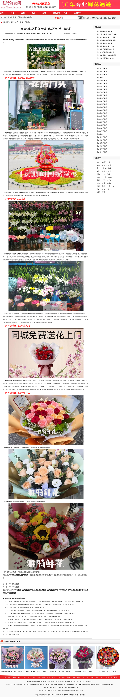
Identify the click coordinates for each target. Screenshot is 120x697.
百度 (76, 687)
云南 (103, 189)
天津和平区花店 (102, 131)
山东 (104, 168)
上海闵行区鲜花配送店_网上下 (107, 49)
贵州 (108, 189)
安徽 (98, 171)
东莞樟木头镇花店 (36, 684)
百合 (101, 18)
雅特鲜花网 (30, 681)
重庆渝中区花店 (102, 74)
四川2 (110, 177)
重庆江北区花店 (102, 68)
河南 (108, 174)
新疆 (98, 192)
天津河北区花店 (102, 119)
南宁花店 (99, 684)
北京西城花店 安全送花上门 (106, 43)
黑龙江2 (111, 186)
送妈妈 (114, 18)
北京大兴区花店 (102, 146)
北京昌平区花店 (102, 149)
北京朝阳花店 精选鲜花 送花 (106, 40)
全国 (14, 677)
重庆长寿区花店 (72, 684)
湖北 (110, 162)
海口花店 (26, 684)
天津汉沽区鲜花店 (40, 590)
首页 (12, 22)
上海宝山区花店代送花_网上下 (107, 52)
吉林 (98, 174)
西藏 (103, 192)
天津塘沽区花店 (14, 584)
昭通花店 (20, 684)
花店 (16, 22)
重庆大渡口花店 (102, 71)
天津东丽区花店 (102, 104)
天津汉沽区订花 (27, 590)
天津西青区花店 (102, 101)
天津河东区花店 (102, 128)
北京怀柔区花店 (102, 143)
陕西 (98, 180)
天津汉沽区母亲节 (65, 590)
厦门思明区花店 (48, 684)
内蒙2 (109, 183)
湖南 (98, 165)
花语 (19, 677)
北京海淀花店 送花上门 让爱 (106, 37)
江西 (109, 171)
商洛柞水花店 (11, 684)
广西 (103, 180)
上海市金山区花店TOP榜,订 (106, 58)
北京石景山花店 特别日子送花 (106, 34)
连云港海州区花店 (60, 684)
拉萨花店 (114, 677)
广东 (103, 174)
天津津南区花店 (102, 98)
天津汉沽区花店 (25, 22)
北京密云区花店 (102, 140)
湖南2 (104, 165)
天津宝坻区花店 (102, 89)
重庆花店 (100, 77)
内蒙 (103, 183)
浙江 (98, 162)
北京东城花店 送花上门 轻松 (106, 46)
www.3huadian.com (26, 34)
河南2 (98, 177)
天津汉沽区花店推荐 (12, 642)
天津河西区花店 (102, 125)
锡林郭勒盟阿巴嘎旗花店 (87, 684)
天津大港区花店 (14, 587)
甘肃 (98, 189)
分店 (24, 677)
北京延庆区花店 (102, 137)
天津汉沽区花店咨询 (77, 590)
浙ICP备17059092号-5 (55, 695)
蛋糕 (105, 18)
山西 (98, 186)
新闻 (9, 677)
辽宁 (53, 677)
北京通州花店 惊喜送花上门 (106, 31)
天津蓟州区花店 (102, 80)
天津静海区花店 (102, 83)
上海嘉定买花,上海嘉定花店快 (106, 55)
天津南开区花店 (102, 122)
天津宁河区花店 (102, 86)
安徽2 (104, 171)
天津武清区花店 (102, 92)
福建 (109, 168)
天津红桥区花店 (102, 116)
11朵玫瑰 (95, 18)
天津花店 (100, 134)
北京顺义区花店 (102, 152)
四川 (104, 177)
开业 (109, 18)
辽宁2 (98, 168)
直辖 (33, 677)
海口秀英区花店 (108, 684)
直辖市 (104, 162)
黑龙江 (104, 186)
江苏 (109, 165)
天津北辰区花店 (102, 95)
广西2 (109, 180)
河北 (98, 183)
